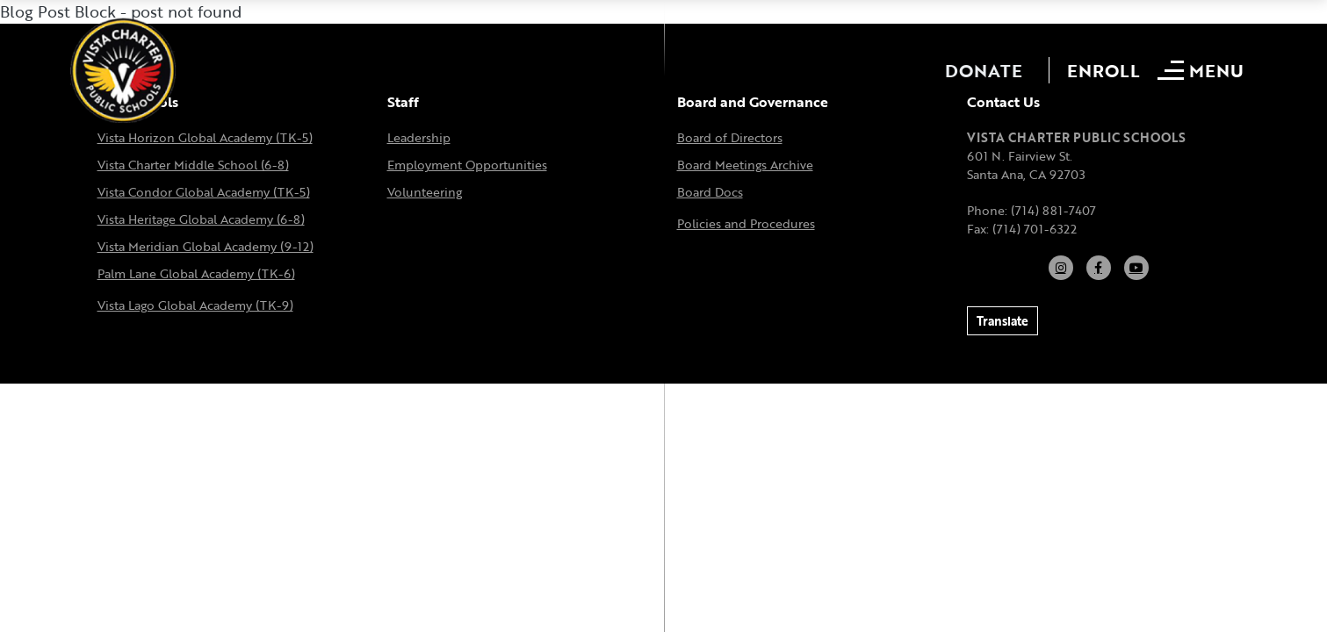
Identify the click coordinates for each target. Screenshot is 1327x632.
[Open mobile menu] (1203, 70)
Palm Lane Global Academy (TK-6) (196, 273)
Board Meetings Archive (745, 164)
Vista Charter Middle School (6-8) (193, 164)
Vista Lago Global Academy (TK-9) (195, 305)
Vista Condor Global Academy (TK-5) (203, 192)
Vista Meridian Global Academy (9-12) (205, 246)
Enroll (1103, 70)
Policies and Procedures (746, 223)
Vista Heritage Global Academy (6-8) (201, 219)
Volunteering (424, 192)
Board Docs (710, 192)
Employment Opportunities (467, 164)
